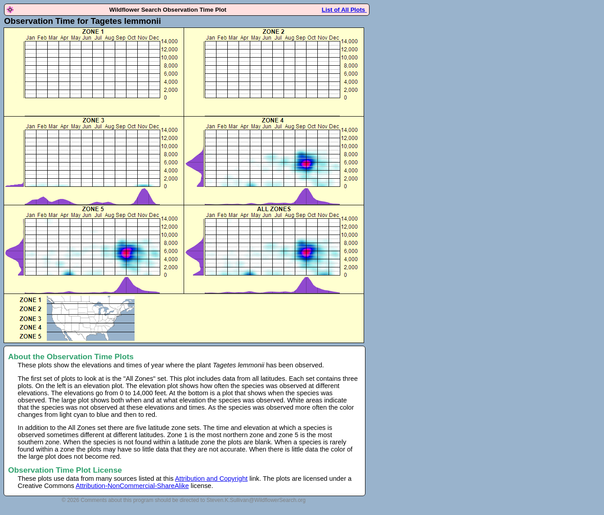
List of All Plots (344, 9)
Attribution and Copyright (211, 478)
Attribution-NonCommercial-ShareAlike (132, 485)
